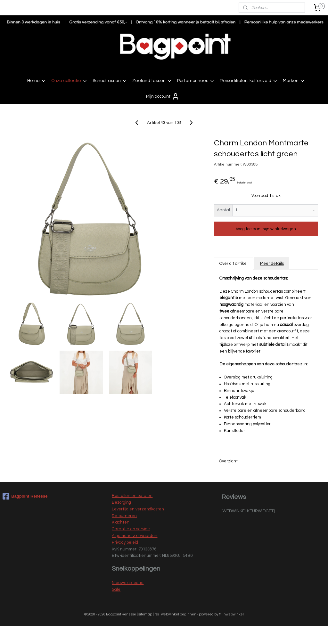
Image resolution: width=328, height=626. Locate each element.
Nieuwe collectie (128, 583)
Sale (116, 589)
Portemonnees (196, 81)
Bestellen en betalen (132, 495)
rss (156, 614)
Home (36, 81)
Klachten (120, 522)
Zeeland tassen (152, 81)
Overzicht (228, 461)
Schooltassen (110, 81)
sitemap (145, 614)
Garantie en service (131, 529)
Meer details (272, 263)
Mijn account (162, 96)
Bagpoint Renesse (25, 496)
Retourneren (124, 516)
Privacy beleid (125, 542)
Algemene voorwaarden (134, 535)
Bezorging (121, 502)
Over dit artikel (233, 263)
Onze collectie (69, 81)
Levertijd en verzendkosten (138, 509)
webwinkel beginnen (178, 614)
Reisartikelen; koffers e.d (249, 81)
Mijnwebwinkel (231, 614)
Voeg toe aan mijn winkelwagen (266, 229)
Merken (294, 81)
